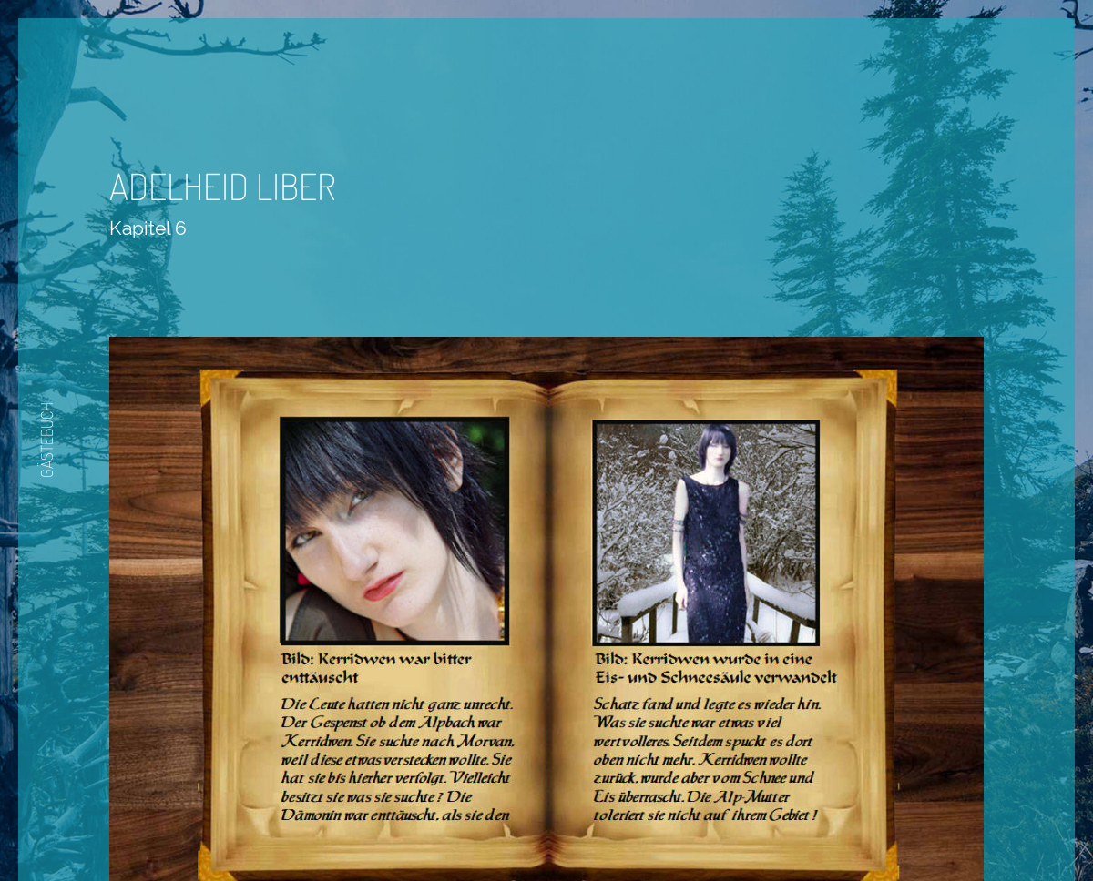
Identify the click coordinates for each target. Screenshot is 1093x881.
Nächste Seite (598, 828)
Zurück (493, 828)
